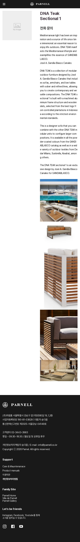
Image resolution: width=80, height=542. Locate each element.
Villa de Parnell (9, 498)
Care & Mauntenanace (13, 466)
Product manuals (11, 470)
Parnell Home (9, 495)
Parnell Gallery (9, 501)
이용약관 (6, 474)
